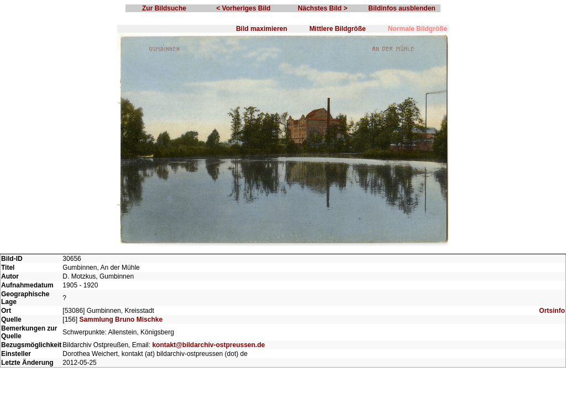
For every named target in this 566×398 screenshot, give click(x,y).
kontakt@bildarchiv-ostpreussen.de (208, 345)
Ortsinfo (552, 311)
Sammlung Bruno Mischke (121, 319)
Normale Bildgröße (417, 29)
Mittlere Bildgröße (338, 29)
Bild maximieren (261, 29)
